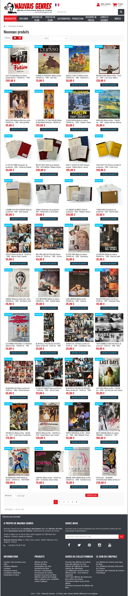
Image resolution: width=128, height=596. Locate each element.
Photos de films (41, 564)
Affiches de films (41, 562)
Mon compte (105, 4)
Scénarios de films (42, 568)
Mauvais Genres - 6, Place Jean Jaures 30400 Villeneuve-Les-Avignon (70, 594)
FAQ (5, 564)
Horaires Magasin (11, 566)
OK (121, 537)
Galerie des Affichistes (74, 568)
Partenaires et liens (11, 575)
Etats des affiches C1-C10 (75, 564)
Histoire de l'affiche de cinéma (77, 566)
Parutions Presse (10, 571)
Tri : (47, 38)
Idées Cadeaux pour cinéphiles (47, 579)
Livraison (7, 568)
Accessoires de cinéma (44, 573)
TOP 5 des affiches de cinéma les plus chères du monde (78, 578)
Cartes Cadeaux (41, 581)
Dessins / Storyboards (43, 571)
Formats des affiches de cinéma (77, 562)
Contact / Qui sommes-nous (15, 562)
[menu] (98, 4)
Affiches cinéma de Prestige (46, 577)
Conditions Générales (12, 573)
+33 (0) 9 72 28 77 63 (16, 545)
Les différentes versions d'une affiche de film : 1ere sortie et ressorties (77, 573)
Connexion (104, 5)
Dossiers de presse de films (45, 575)
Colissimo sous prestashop (11, 516)
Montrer (8, 496)
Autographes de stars (43, 566)
